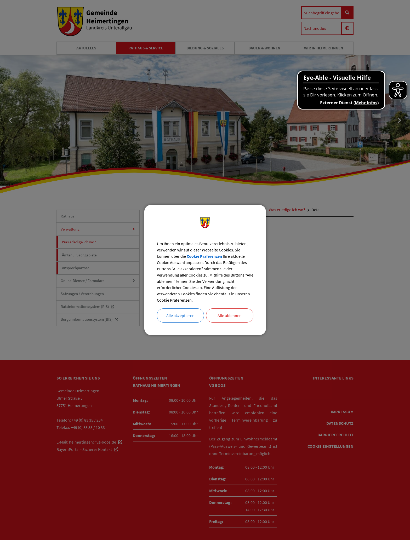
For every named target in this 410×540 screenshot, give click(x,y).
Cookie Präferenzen (204, 256)
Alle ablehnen (230, 315)
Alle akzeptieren (180, 315)
